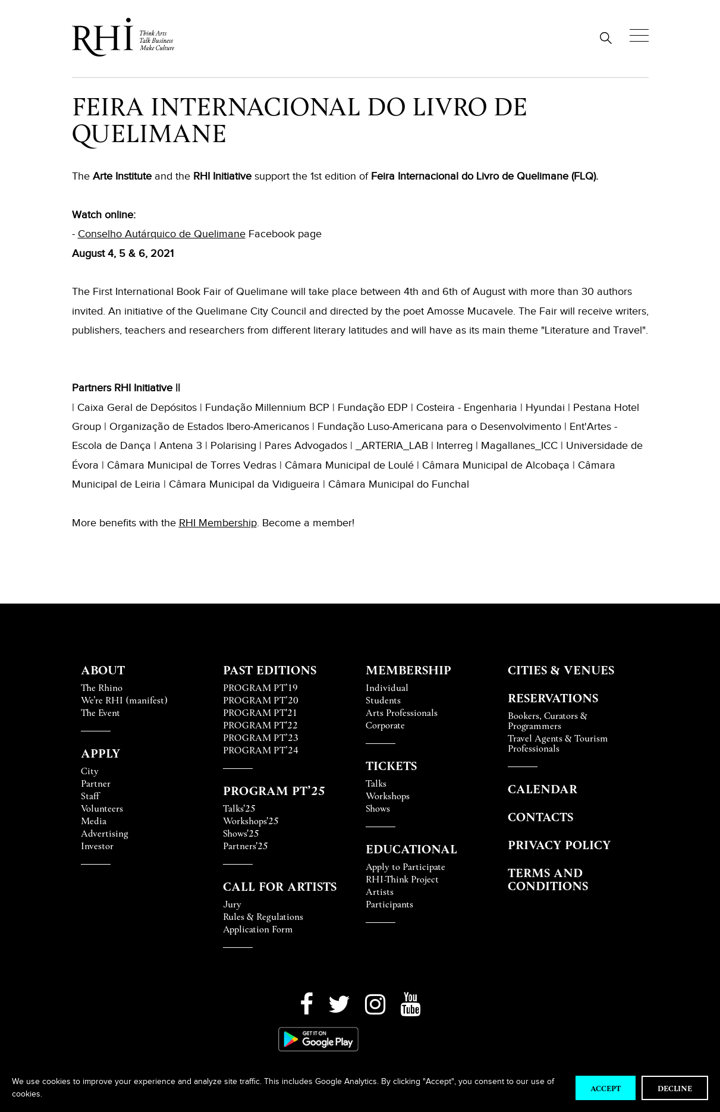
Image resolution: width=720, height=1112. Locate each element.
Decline (675, 1088)
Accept (605, 1088)
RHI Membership (218, 523)
